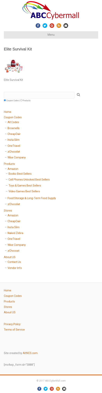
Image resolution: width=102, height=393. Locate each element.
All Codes (13, 122)
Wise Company (17, 157)
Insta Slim (14, 139)
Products (9, 163)
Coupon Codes (13, 117)
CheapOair (14, 134)
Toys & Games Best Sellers (25, 185)
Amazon (13, 168)
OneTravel (14, 145)
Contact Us (14, 261)
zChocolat (14, 151)
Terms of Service (14, 329)
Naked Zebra (15, 233)
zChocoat (13, 250)
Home (7, 111)
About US (9, 257)
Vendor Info (15, 267)
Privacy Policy (12, 324)
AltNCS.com (30, 353)
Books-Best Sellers (20, 173)
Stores (8, 210)
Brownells (14, 128)
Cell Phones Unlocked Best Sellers (29, 179)
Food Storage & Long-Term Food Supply (32, 198)
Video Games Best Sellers (24, 191)
